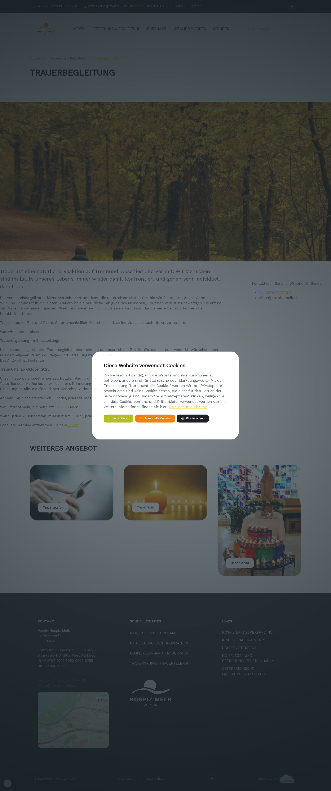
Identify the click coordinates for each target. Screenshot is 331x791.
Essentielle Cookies (155, 418)
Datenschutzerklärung (188, 407)
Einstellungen (192, 418)
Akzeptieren (118, 418)
